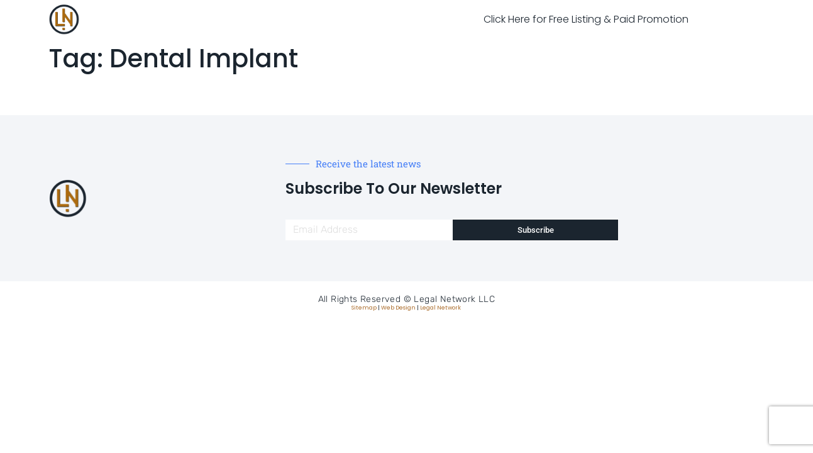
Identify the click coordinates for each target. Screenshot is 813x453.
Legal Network (440, 307)
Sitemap (364, 307)
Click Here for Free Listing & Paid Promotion (586, 19)
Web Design (398, 307)
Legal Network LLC (454, 299)
